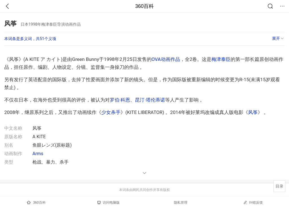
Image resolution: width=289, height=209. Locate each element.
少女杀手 (111, 112)
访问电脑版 (108, 202)
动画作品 (170, 59)
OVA (156, 59)
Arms (37, 153)
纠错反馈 (253, 202)
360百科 (144, 6)
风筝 (253, 112)
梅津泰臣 (221, 59)
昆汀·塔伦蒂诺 (150, 100)
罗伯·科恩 (120, 100)
